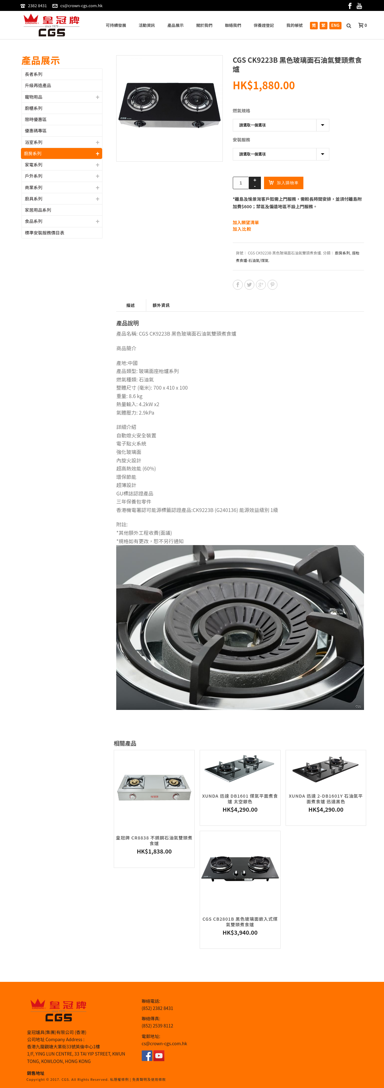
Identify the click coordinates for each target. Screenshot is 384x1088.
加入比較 (242, 229)
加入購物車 (284, 182)
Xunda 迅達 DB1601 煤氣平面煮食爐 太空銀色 (240, 799)
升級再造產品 (38, 85)
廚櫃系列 (33, 108)
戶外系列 (33, 176)
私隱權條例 (119, 1079)
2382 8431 (37, 5)
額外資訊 (161, 305)
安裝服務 (241, 139)
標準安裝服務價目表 (44, 232)
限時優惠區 (36, 119)
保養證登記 (264, 25)
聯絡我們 (233, 25)
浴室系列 (33, 142)
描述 (130, 305)
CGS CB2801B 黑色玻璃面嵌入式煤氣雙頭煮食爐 (240, 922)
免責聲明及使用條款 (149, 1079)
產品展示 (175, 25)
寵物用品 (33, 97)
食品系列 (33, 221)
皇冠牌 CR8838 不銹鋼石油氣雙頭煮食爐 (154, 840)
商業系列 (33, 187)
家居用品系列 (38, 210)
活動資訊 (147, 25)
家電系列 (33, 164)
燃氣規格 (241, 110)
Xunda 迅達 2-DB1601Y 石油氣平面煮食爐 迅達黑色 (326, 799)
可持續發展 (116, 25)
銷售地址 (36, 1073)
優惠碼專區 (36, 130)
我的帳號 (295, 25)
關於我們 (204, 25)
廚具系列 (33, 198)
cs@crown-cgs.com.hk (81, 5)
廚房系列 (342, 252)
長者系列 (33, 74)
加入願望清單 (246, 222)
